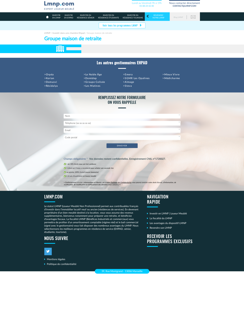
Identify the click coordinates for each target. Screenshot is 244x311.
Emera (129, 74)
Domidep (91, 78)
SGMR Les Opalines (137, 78)
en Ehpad (68, 16)
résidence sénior (85, 16)
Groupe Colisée (95, 82)
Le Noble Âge (93, 74)
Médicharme (172, 78)
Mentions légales (56, 259)
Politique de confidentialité (61, 264)
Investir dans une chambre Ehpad (68, 33)
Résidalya (52, 86)
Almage (129, 82)
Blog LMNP (178, 17)
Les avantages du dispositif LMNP (168, 223)
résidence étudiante (108, 16)
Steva (128, 86)
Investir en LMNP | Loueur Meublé (168, 213)
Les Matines (92, 86)
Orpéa (50, 74)
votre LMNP (157, 16)
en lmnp (56, 16)
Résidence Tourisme (133, 16)
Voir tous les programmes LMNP (120, 25)
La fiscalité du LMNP (161, 218)
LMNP (60, 5)
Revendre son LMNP (161, 228)
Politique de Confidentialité (121, 182)
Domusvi (51, 82)
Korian (50, 78)
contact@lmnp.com (184, 6)
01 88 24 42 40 (147, 6)
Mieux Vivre (172, 74)
